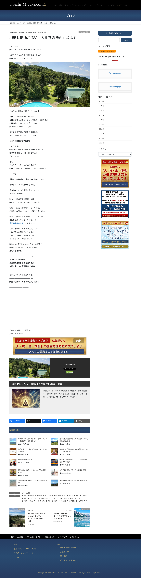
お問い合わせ (74, 537)
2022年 (101, 110)
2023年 (101, 106)
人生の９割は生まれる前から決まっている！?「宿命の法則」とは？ (36, 517)
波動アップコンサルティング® (25, 548)
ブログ (16, 557)
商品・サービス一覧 (68, 547)
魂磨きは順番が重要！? (26, 459)
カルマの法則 (84, 32)
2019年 (101, 124)
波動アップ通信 (28, 501)
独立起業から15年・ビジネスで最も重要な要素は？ (33, 450)
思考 (64, 501)
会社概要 (20, 537)
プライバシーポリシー (34, 537)
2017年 (101, 133)
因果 (43, 501)
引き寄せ (80, 501)
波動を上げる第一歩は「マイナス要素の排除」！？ (32, 481)
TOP (12, 537)
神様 (37, 501)
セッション (65, 498)
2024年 (101, 101)
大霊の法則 (32, 495)
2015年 (101, 143)
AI (86, 501)
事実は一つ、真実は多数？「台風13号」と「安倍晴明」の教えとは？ (33, 440)
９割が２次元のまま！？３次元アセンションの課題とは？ (62, 516)
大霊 (40, 495)
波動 (49, 501)
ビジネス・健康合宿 (68, 560)
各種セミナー (65, 551)
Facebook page (115, 73)
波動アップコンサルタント (51, 498)
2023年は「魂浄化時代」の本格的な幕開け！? (32, 471)
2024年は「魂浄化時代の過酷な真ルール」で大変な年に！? (74, 450)
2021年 (101, 115)
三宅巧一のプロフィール (23, 553)
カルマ (71, 495)
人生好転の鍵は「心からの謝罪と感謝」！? (74, 470)
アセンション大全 (34, 498)
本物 (77, 495)
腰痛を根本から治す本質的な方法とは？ (73, 480)
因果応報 (71, 501)
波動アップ (57, 501)
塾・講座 (63, 556)
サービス (59, 544)
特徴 (15, 544)
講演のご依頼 (49, 537)
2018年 (101, 129)
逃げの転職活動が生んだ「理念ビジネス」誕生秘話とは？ (74, 440)
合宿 (25, 495)
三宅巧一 (84, 495)
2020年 (101, 120)
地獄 (25, 498)
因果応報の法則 (60, 495)
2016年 (101, 138)
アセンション (76, 498)
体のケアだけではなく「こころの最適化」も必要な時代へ (74, 460)
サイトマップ (62, 537)
